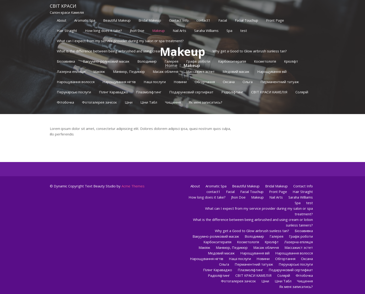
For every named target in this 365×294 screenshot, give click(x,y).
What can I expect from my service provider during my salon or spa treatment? (120, 40)
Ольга (248, 81)
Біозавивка (66, 61)
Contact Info (179, 20)
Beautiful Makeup (117, 20)
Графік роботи (198, 61)
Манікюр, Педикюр (129, 71)
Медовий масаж (236, 71)
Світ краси (63, 6)
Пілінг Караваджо (113, 92)
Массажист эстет (200, 71)
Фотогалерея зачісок (99, 102)
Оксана (229, 81)
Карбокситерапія (232, 61)
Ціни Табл (148, 102)
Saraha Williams (206, 30)
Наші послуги (155, 81)
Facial (222, 20)
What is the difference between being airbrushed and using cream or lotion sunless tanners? (131, 51)
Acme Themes (133, 186)
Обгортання (205, 81)
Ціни (128, 102)
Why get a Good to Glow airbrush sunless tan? (250, 51)
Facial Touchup (246, 20)
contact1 (203, 20)
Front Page (275, 20)
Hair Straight (67, 30)
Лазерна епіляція (71, 71)
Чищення (173, 102)
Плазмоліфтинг (148, 92)
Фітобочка (65, 102)
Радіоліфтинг (232, 92)
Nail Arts (179, 30)
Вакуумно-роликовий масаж (106, 61)
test (243, 30)
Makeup (158, 30)
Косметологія (265, 61)
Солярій (301, 92)
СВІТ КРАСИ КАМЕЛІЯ (269, 92)
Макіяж (99, 71)
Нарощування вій (272, 71)
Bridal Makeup (150, 20)
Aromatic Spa (84, 20)
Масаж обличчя (165, 71)
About (61, 20)
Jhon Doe (137, 30)
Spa (229, 30)
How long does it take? (103, 30)
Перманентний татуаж (279, 81)
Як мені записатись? (205, 102)
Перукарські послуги (74, 92)
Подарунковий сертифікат (191, 92)
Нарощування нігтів (119, 81)
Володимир (147, 61)
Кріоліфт (291, 61)
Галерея (171, 61)
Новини (180, 81)
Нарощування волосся (76, 81)
